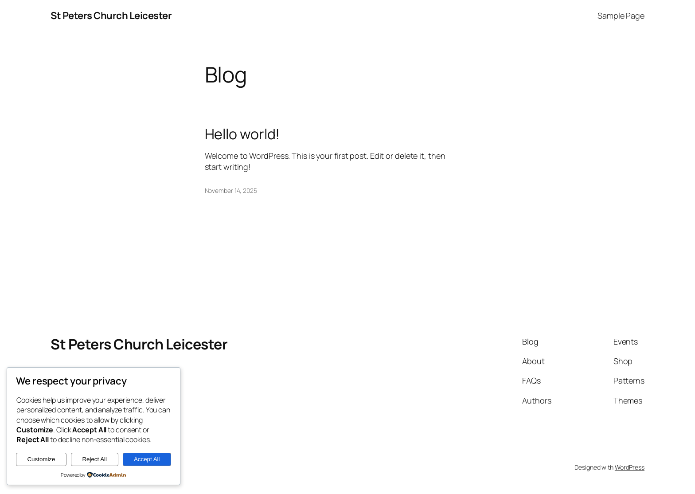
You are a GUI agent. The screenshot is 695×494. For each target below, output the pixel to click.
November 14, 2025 (231, 190)
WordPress (629, 467)
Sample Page (620, 15)
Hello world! (242, 134)
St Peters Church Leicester (111, 15)
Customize (41, 459)
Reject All (94, 459)
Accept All (147, 459)
